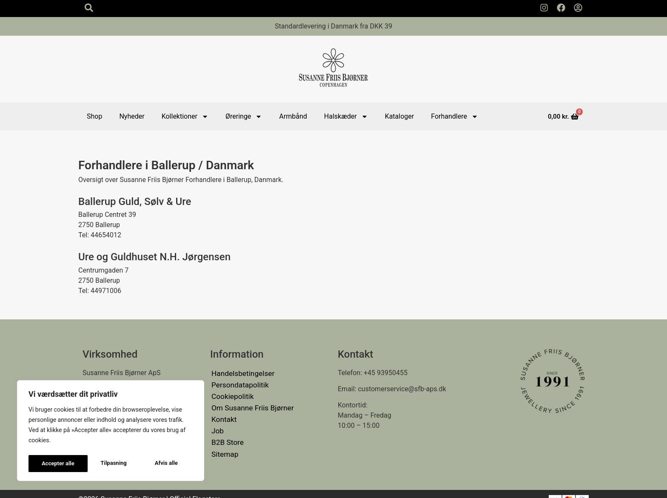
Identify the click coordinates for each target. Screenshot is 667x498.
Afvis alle (107, 463)
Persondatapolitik (238, 383)
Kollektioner (185, 116)
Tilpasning (54, 463)
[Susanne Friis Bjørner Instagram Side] (544, 7)
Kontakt (223, 414)
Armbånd (293, 116)
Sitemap (224, 444)
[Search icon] (89, 7)
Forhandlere (454, 116)
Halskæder (346, 116)
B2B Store (226, 434)
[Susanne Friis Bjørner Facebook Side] (561, 7)
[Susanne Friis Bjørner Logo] (333, 69)
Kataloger (399, 116)
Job (217, 424)
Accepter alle (163, 463)
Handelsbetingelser (240, 373)
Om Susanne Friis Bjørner (249, 403)
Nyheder (131, 116)
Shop (94, 116)
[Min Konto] (578, 7)
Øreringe (243, 116)
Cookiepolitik (231, 393)
